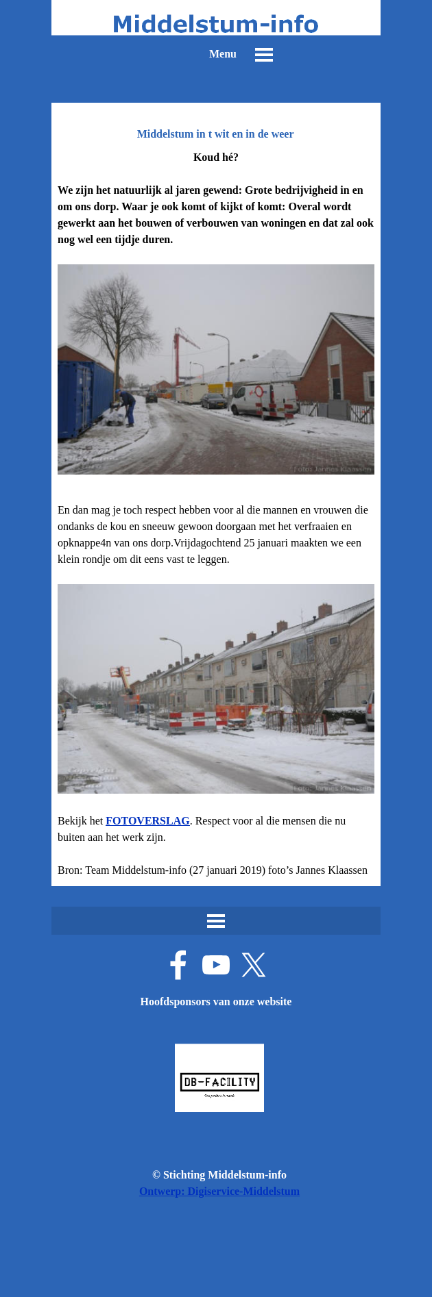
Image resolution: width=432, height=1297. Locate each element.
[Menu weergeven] (264, 54)
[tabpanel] (216, 514)
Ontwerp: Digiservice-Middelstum (219, 1191)
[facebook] (178, 965)
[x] (254, 965)
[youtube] (216, 965)
